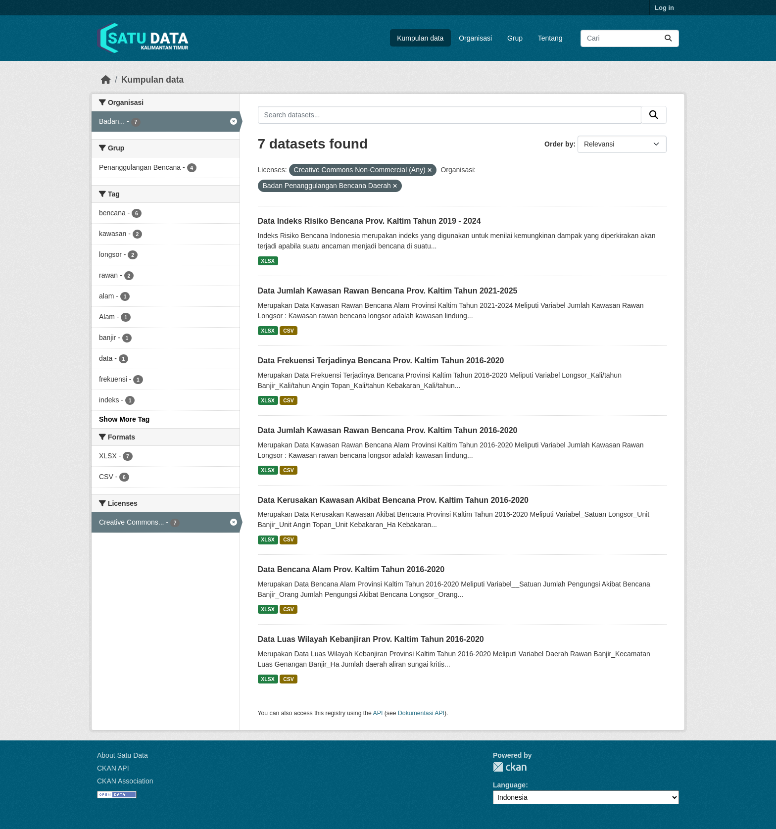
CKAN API (113, 768)
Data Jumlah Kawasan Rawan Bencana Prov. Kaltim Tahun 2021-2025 (388, 291)
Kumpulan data (420, 38)
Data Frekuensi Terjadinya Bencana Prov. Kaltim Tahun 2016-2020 (381, 360)
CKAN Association (125, 781)
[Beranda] (106, 80)
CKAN (510, 767)
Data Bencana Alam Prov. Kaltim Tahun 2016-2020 (351, 569)
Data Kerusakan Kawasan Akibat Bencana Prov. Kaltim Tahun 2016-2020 (393, 500)
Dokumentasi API (421, 713)
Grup (515, 38)
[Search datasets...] (630, 38)
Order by (558, 144)
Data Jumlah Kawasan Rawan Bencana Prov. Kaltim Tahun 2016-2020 (388, 430)
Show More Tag (124, 419)
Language (509, 785)
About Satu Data (122, 755)
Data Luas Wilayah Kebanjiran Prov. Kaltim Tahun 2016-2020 (371, 639)
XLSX (267, 261)
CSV (288, 331)
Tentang (550, 38)
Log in (664, 7)
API (378, 713)
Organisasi (475, 38)
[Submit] (668, 38)
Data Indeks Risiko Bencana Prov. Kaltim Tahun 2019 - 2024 (369, 221)
